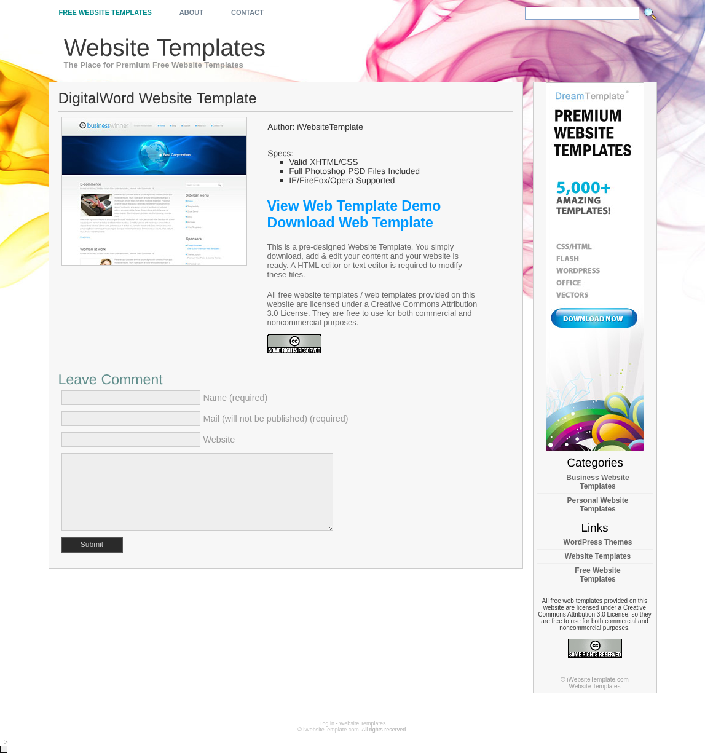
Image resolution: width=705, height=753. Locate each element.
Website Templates (598, 556)
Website (219, 439)
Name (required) (235, 398)
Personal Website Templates (598, 504)
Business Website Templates (597, 482)
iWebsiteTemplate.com (330, 730)
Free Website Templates (105, 12)
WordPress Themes (598, 542)
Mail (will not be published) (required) (276, 419)
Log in (326, 723)
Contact (247, 12)
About (191, 12)
